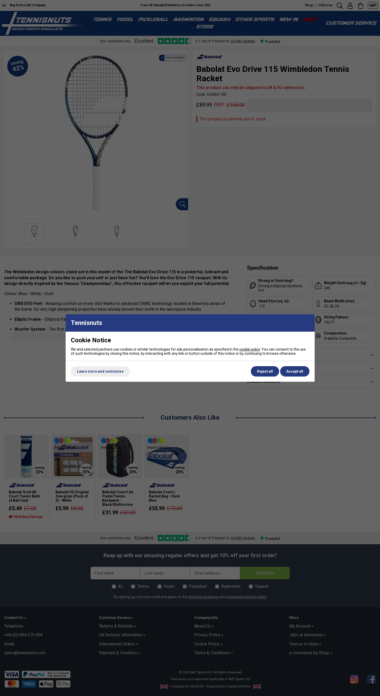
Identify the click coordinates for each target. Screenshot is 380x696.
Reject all (265, 371)
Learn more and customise (100, 371)
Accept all (294, 371)
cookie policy (249, 349)
